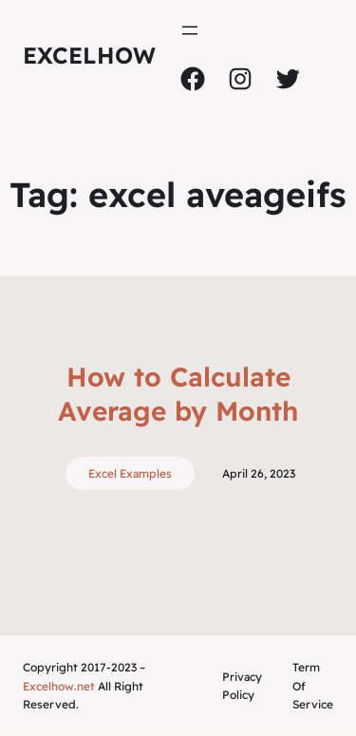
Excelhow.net (59, 686)
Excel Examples (130, 473)
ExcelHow (89, 55)
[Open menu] (189, 30)
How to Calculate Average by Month (178, 393)
